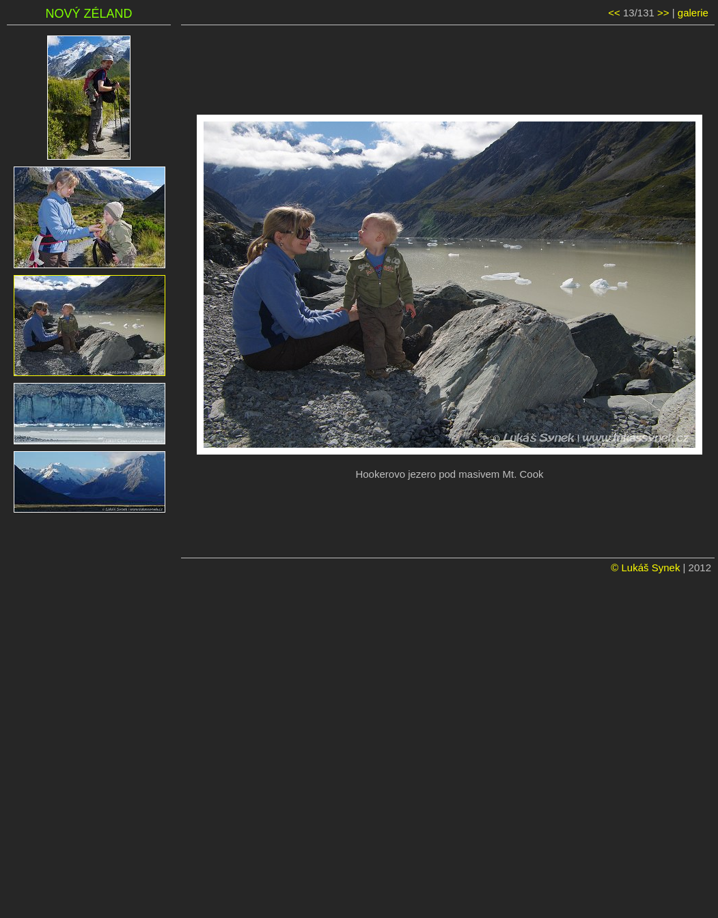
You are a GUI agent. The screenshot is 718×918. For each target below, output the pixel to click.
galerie (693, 12)
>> (663, 12)
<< (614, 12)
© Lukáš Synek (645, 567)
